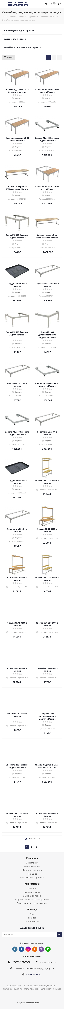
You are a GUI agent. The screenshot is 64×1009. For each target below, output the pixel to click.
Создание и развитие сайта (28, 1003)
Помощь (32, 888)
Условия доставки (32, 895)
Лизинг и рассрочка (32, 870)
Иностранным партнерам (32, 877)
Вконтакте (14, 949)
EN (37, 974)
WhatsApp (48, 949)
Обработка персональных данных (32, 899)
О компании (32, 862)
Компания (32, 858)
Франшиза (32, 873)
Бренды (32, 917)
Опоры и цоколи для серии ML (19, 30)
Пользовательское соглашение (32, 903)
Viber (41, 949)
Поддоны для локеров (14, 38)
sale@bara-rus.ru (48, 962)
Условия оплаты (32, 892)
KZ (27, 974)
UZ (30, 974)
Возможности (32, 921)
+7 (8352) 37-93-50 (21, 962)
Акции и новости (32, 866)
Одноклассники (34, 949)
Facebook (21, 949)
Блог (32, 914)
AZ (40, 974)
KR (34, 974)
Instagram (28, 949)
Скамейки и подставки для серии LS (22, 47)
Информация (32, 883)
